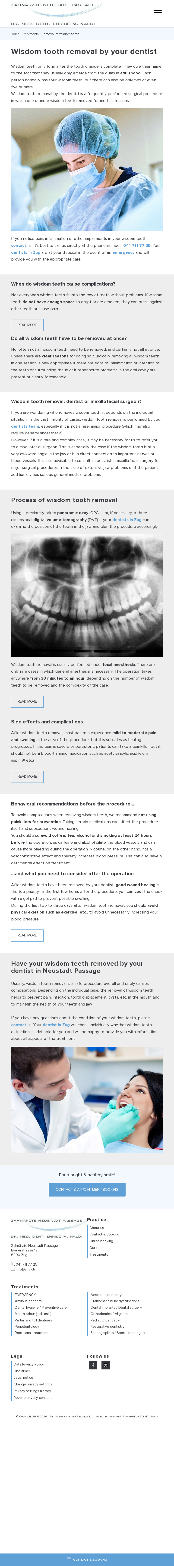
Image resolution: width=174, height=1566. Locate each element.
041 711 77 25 (24, 1264)
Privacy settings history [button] (32, 1391)
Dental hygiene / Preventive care (41, 1307)
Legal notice (23, 1377)
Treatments (30, 34)
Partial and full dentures (33, 1320)
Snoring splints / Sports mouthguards (120, 1332)
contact (18, 245)
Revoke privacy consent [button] (33, 1397)
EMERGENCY (25, 1294)
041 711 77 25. (137, 245)
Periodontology (27, 1326)
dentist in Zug (56, 1024)
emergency (123, 252)
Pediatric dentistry (105, 1320)
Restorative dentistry (107, 1326)
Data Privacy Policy (29, 1364)
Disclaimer (22, 1371)
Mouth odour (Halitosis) (33, 1313)
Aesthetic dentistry (106, 1294)
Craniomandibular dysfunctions (115, 1301)
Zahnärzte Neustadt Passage (69, 1416)
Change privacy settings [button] (33, 1384)
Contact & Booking (104, 1234)
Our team (96, 1247)
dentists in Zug (25, 252)
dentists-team (25, 426)
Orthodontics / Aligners (109, 1313)
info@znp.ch (23, 1269)
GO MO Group (148, 1416)
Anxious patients (28, 1301)
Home (15, 34)
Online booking (101, 1241)
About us (96, 1227)
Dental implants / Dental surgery (116, 1307)
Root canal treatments (33, 1332)
